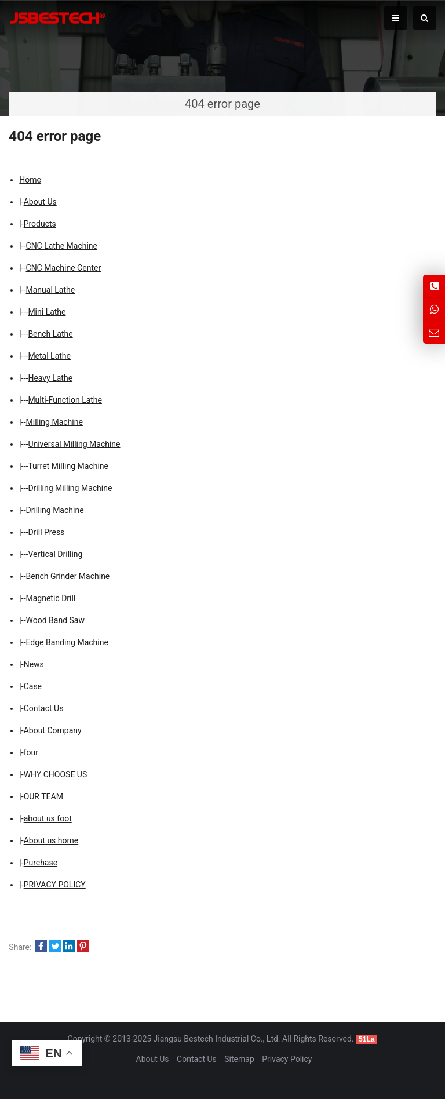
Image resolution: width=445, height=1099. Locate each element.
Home (30, 179)
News (34, 664)
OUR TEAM (43, 796)
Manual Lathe (50, 289)
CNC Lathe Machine (61, 245)
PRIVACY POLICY (55, 884)
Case (33, 686)
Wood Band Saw (55, 620)
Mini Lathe (46, 311)
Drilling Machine (55, 510)
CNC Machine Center (63, 267)
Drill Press (46, 532)
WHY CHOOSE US (55, 774)
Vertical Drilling (55, 554)
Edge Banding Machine (67, 642)
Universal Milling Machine (74, 444)
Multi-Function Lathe (65, 400)
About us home (51, 840)
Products (40, 223)
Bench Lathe (50, 334)
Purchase (40, 862)
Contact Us (44, 708)
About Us (40, 201)
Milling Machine (54, 422)
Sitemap (239, 1059)
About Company (53, 730)
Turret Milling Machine (68, 466)
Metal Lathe (49, 356)
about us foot (48, 818)
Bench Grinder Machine (68, 576)
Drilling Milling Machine (70, 488)
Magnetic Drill (51, 598)
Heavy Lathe (50, 378)
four (31, 752)
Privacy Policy (287, 1059)
